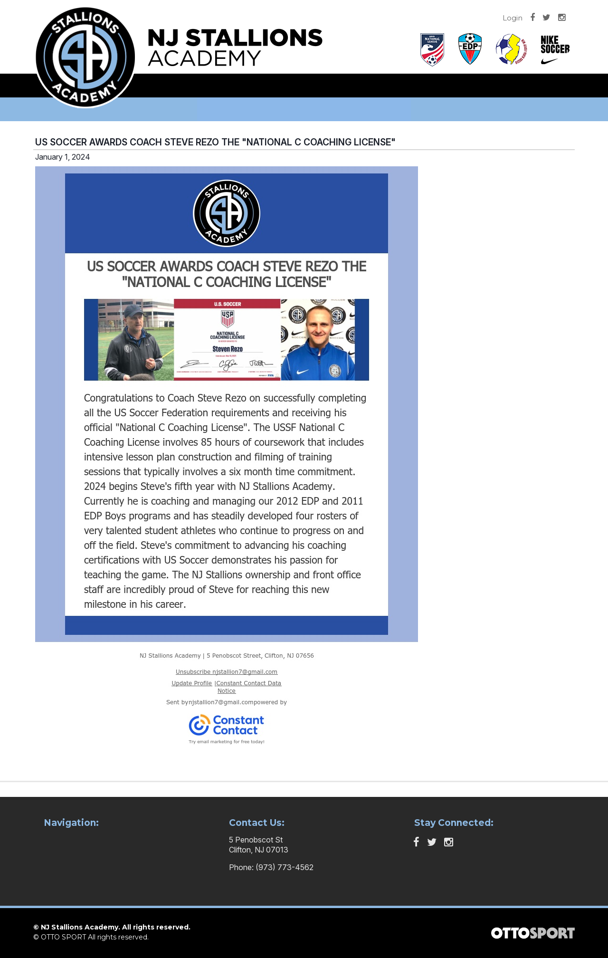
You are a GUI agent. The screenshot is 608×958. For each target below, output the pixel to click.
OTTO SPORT (63, 937)
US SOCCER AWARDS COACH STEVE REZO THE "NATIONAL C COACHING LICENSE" (215, 142)
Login (512, 17)
